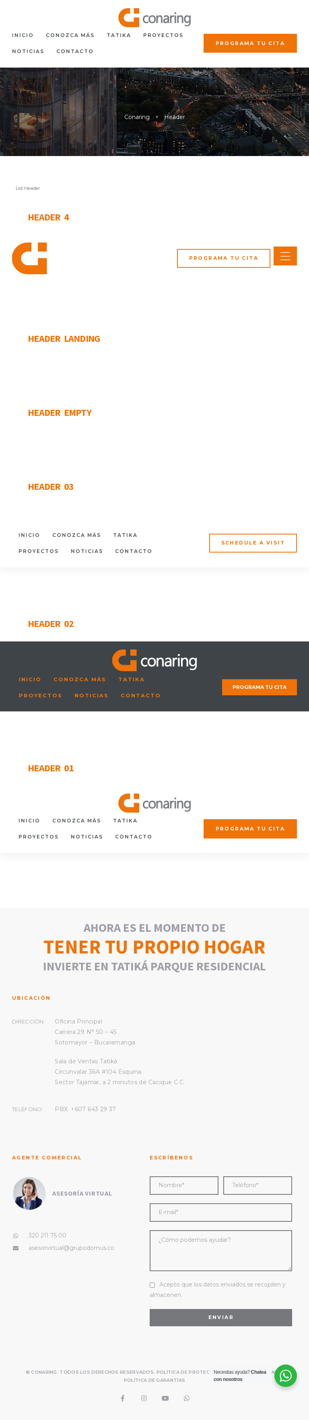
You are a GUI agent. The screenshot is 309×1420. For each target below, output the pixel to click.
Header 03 (51, 486)
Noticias (28, 51)
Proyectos (163, 35)
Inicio (23, 35)
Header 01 (51, 768)
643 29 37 (102, 1137)
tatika (119, 35)
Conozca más (70, 35)
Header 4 (48, 217)
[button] (250, 43)
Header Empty (59, 412)
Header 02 (51, 623)
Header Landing (64, 338)
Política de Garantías (154, 1405)
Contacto (75, 51)
